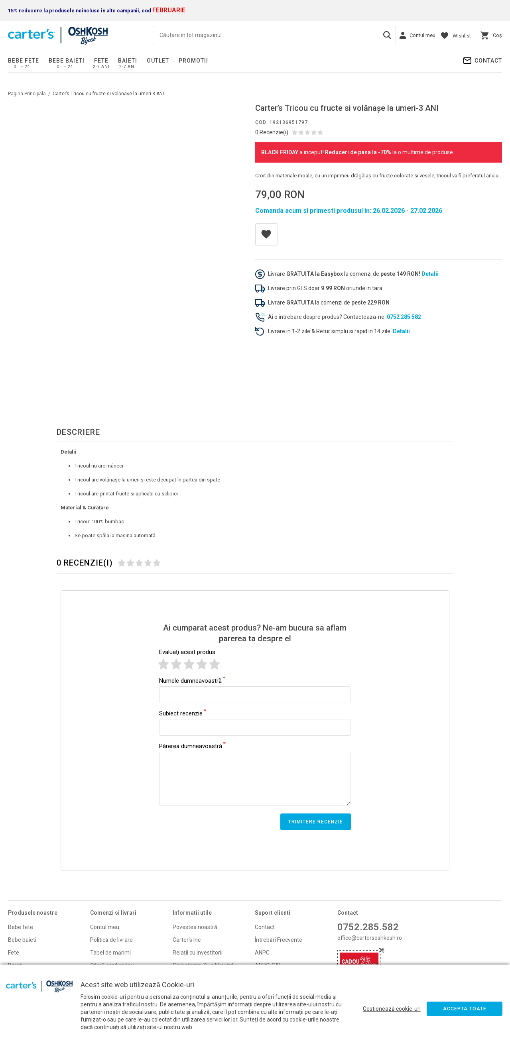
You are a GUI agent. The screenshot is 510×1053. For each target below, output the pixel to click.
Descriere (78, 370)
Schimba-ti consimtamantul (208, 950)
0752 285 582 (404, 317)
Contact (488, 60)
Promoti (18, 929)
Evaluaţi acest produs (187, 590)
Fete (101, 60)
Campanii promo (111, 942)
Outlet (158, 60)
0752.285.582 (368, 865)
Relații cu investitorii (198, 891)
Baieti (127, 60)
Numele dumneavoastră (190, 619)
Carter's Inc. (187, 878)
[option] (120, 215)
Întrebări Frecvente (278, 878)
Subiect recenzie (181, 651)
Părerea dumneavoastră (190, 684)
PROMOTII (193, 60)
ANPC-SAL (268, 903)
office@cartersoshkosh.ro (369, 876)
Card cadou (22, 942)
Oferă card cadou (112, 903)
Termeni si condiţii (195, 924)
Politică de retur (110, 916)
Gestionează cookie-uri (392, 1009)
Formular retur (108, 929)
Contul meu (104, 865)
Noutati (17, 916)
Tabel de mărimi (110, 891)
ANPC (262, 891)
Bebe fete (23, 60)
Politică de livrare (111, 878)
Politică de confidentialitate (207, 937)
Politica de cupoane (197, 962)
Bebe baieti (67, 60)
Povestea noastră (195, 865)
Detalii (430, 274)
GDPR (262, 916)
